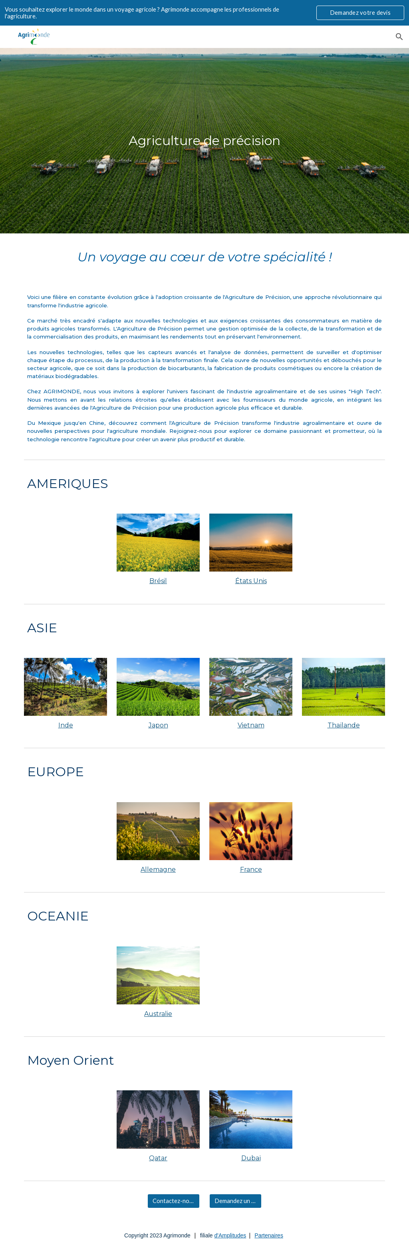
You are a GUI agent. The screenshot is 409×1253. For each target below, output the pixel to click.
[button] (399, 36)
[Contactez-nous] (173, 1201)
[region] (204, 13)
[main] (204, 140)
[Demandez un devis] (235, 1201)
